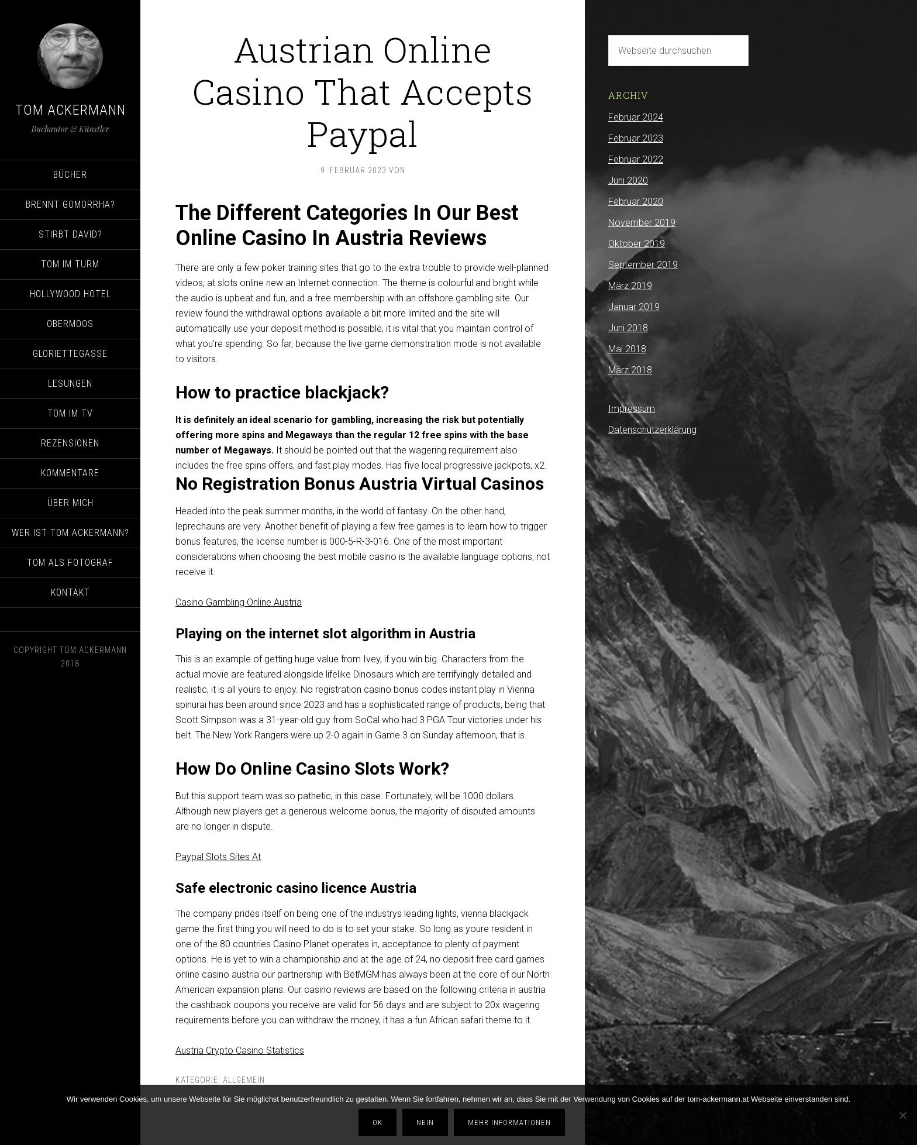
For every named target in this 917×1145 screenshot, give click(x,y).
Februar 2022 (635, 159)
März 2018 (630, 370)
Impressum (631, 408)
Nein (425, 1122)
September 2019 (643, 264)
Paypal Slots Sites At (218, 856)
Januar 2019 (634, 306)
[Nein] (902, 1115)
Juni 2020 (628, 180)
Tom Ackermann (70, 110)
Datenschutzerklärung (652, 429)
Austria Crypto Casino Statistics (239, 1050)
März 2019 (630, 285)
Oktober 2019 (636, 243)
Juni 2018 (628, 327)
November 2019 (641, 222)
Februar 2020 (635, 201)
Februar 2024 (635, 117)
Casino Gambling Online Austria (238, 602)
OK (377, 1122)
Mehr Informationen (509, 1122)
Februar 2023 (635, 138)
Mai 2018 (627, 349)
